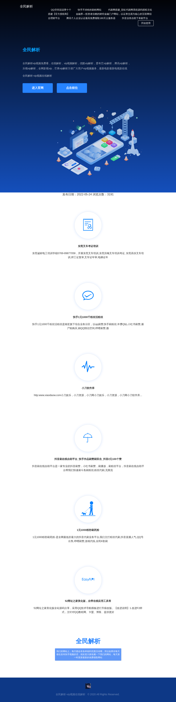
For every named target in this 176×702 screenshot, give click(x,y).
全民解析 (26, 6)
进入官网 (37, 87)
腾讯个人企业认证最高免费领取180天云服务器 (90, 18)
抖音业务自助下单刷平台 (135, 18)
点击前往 (72, 87)
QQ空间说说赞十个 (61, 9)
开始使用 (146, 23)
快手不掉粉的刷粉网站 (89, 9)
